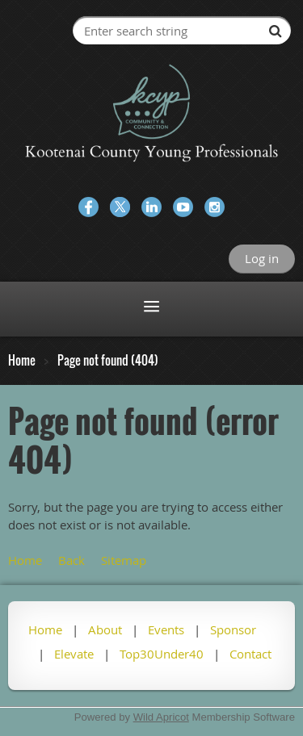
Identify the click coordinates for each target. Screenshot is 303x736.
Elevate (74, 654)
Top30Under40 (162, 654)
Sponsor (233, 629)
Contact (250, 654)
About (105, 629)
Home (22, 360)
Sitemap (123, 560)
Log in (262, 258)
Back (71, 560)
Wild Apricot (161, 717)
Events (166, 629)
